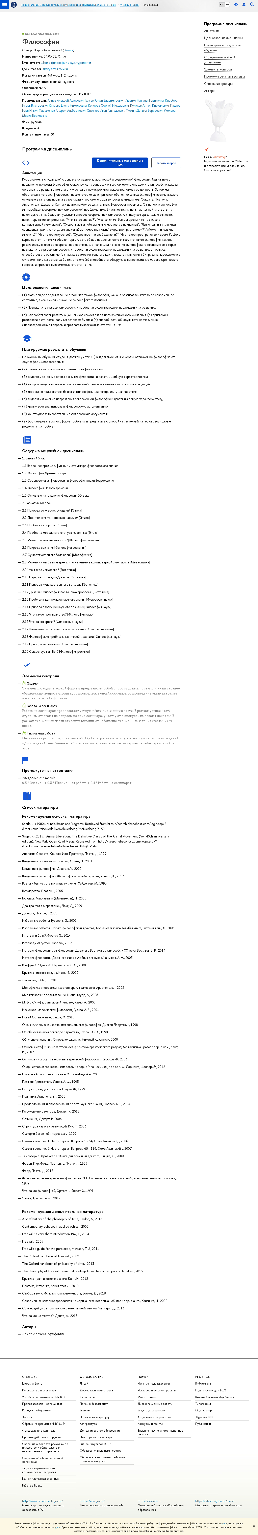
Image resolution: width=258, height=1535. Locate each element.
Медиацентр (203, 1410)
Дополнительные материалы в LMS (120, 162)
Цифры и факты (32, 1383)
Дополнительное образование (100, 1430)
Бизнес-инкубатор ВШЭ (95, 1444)
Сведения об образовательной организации (42, 1460)
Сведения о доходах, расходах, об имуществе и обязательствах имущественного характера (45, 1447)
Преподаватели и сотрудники (42, 1404)
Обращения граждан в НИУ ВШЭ (43, 1424)
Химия (68, 50)
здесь (224, 1523)
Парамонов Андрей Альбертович (62, 110)
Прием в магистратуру (94, 1417)
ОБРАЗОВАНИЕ (91, 1377)
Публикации (203, 1424)
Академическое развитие (154, 1417)
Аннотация (211, 30)
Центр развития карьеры (96, 1437)
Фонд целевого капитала (38, 1430)
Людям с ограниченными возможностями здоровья (39, 1470)
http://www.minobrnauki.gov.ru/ (42, 1501)
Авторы (209, 90)
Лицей (84, 1383)
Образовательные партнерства (100, 1450)
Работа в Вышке (32, 1485)
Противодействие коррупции (41, 1437)
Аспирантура (88, 1424)
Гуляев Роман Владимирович (104, 100)
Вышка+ (85, 1410)
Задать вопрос (166, 163)
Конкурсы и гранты (150, 1424)
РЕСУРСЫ (203, 1377)
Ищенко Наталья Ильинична (144, 100)
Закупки (27, 1417)
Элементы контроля (218, 69)
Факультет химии (55, 69)
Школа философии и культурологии (66, 62)
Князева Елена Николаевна (68, 105)
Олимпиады (87, 1397)
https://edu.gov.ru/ (92, 1501)
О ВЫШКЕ (29, 1377)
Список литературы (218, 83)
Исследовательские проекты (157, 1390)
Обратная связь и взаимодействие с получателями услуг (103, 1459)
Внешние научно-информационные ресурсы (160, 1432)
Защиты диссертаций (151, 1410)
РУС (222, 4)
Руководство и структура (39, 1390)
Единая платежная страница (40, 1478)
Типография (203, 1404)
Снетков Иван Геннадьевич (105, 110)
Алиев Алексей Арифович (65, 100)
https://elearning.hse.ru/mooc (214, 1501)
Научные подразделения (154, 1383)
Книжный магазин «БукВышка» (214, 1397)
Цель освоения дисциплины (223, 38)
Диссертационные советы (155, 1404)
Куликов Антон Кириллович (149, 105)
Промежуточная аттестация (224, 76)
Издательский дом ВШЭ (210, 1390)
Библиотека (203, 1383)
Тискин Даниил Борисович (144, 110)
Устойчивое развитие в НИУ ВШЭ (44, 1397)
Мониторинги (147, 1397)
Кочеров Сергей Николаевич (108, 105)
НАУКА (143, 1377)
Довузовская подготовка (96, 1390)
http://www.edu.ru (149, 1501)
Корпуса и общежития (36, 1410)
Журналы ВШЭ (204, 1417)
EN (227, 4)
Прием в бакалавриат (94, 1404)
